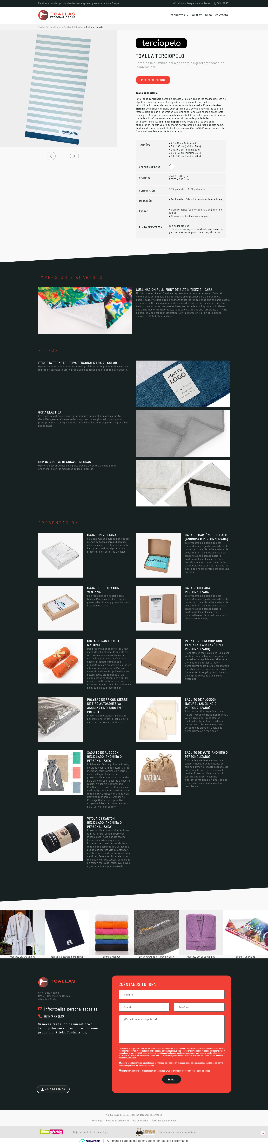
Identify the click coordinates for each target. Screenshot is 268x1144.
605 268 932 (54, 1016)
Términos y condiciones (164, 1120)
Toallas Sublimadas (73, 27)
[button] (51, 156)
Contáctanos (76, 1032)
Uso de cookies (140, 1120)
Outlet (197, 15)
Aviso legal (97, 1120)
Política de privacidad (127, 1057)
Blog (208, 15)
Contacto (221, 15)
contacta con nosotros (210, 229)
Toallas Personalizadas (50, 27)
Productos (179, 15)
